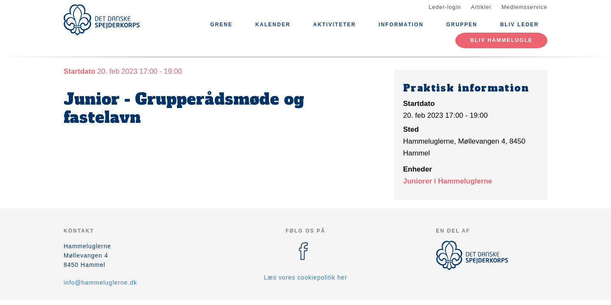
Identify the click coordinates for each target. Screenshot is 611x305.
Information (400, 25)
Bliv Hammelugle (501, 40)
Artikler (481, 7)
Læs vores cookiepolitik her (306, 277)
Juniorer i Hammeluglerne (447, 181)
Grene (221, 25)
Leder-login (445, 7)
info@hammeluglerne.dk (100, 282)
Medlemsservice (524, 7)
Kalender (273, 25)
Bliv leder (519, 25)
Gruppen (461, 25)
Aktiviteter (334, 25)
